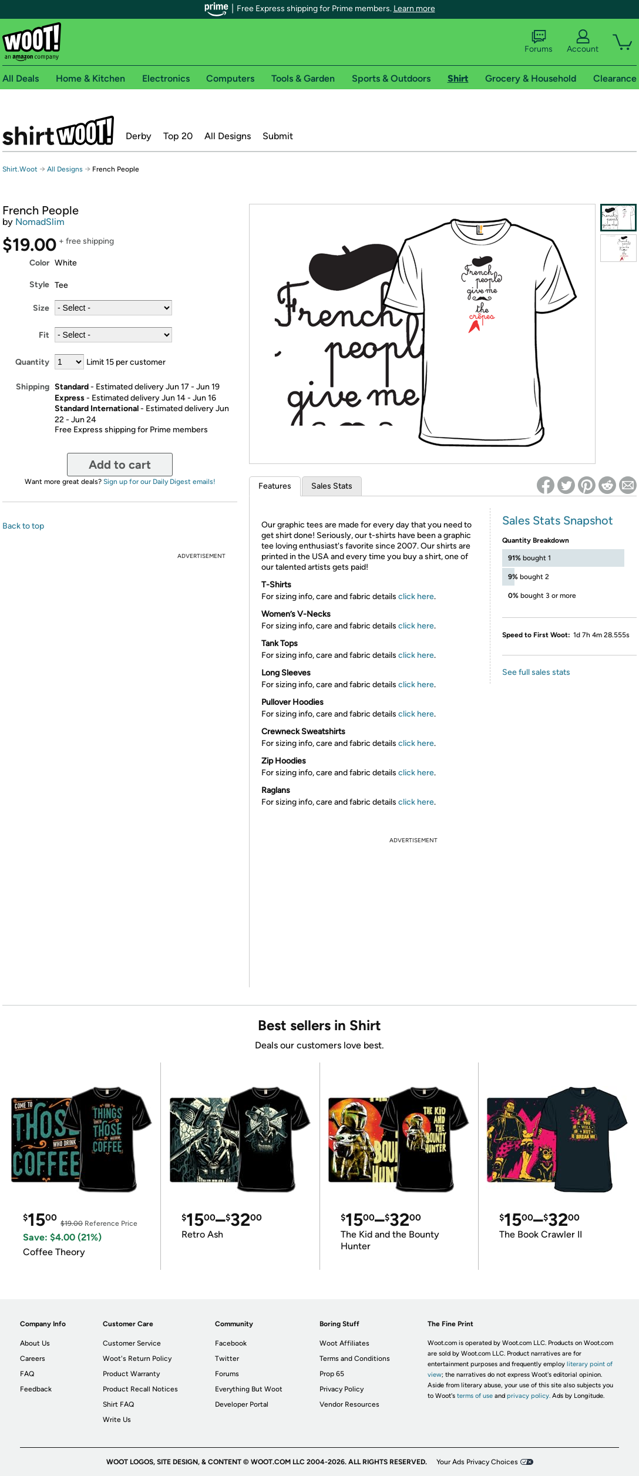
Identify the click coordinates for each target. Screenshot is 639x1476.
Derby (139, 136)
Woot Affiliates (344, 1343)
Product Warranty (131, 1374)
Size (41, 308)
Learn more (414, 9)
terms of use (475, 1396)
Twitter (227, 1358)
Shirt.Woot (58, 130)
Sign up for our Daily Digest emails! (159, 482)
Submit (278, 136)
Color (39, 263)
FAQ (27, 1374)
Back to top (23, 526)
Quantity (32, 362)
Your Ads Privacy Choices (477, 1462)
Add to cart (120, 465)
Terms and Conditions (355, 1358)
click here (416, 596)
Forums (538, 41)
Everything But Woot (248, 1389)
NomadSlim (40, 221)
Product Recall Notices (140, 1389)
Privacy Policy (342, 1389)
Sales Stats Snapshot (557, 520)
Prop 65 (332, 1374)
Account (582, 41)
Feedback (36, 1389)
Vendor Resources (349, 1404)
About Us (35, 1343)
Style (39, 285)
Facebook (231, 1343)
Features (274, 486)
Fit (44, 335)
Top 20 (178, 136)
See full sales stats (536, 672)
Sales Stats (331, 486)
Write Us (117, 1420)
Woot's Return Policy (137, 1358)
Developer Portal (241, 1404)
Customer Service (132, 1343)
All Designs (227, 136)
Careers (32, 1358)
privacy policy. (528, 1396)
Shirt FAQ (118, 1404)
